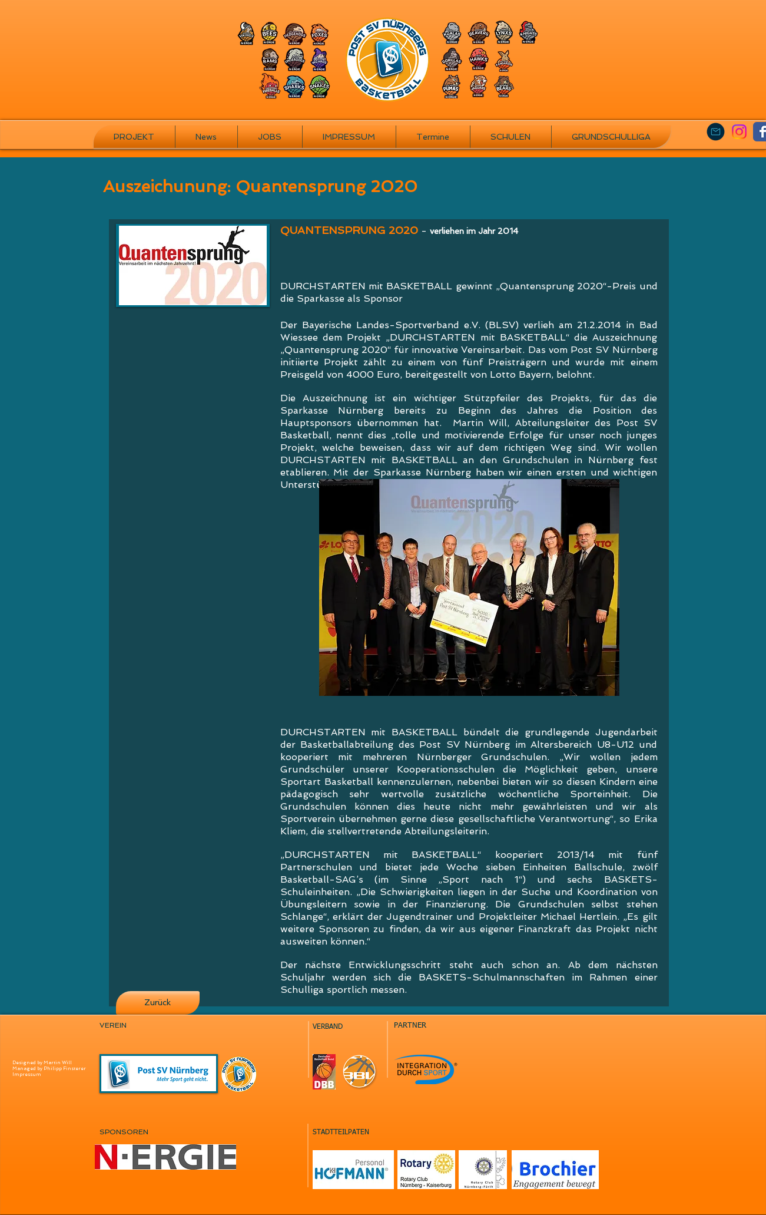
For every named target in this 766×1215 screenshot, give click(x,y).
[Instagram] (739, 131)
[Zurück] (158, 1003)
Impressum (26, 1074)
